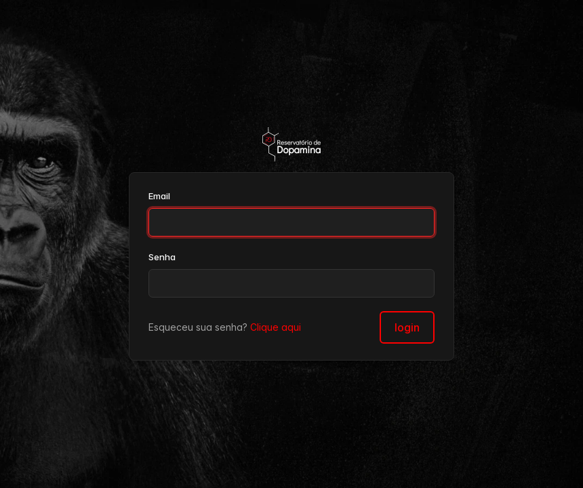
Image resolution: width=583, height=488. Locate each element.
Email (159, 195)
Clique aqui (275, 327)
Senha (162, 256)
